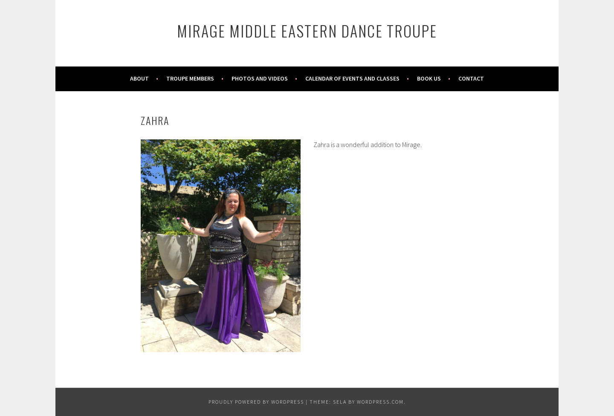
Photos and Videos (260, 78)
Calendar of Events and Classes (352, 78)
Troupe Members (190, 78)
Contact (471, 78)
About (139, 78)
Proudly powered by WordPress (256, 402)
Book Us (429, 78)
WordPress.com (380, 402)
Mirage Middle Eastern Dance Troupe (307, 30)
